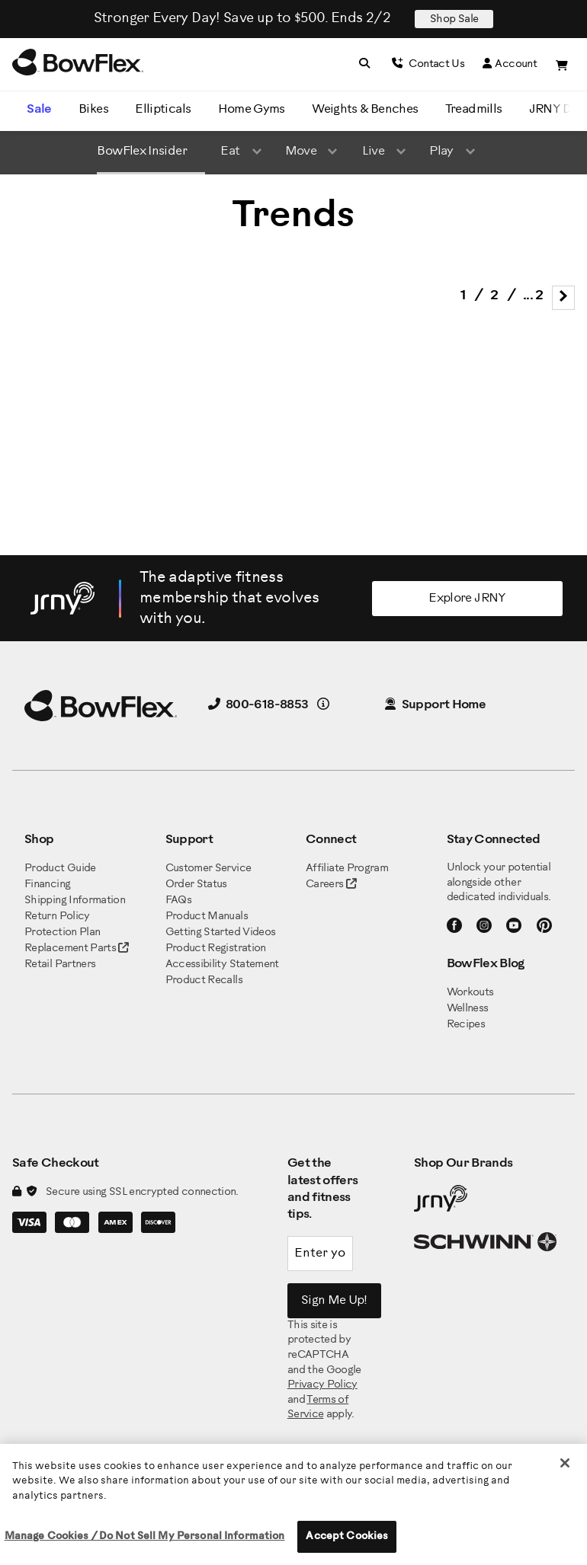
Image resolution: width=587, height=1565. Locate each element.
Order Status (196, 884)
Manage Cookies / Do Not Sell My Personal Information (145, 1536)
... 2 (533, 296)
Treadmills (473, 109)
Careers (325, 884)
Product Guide (60, 868)
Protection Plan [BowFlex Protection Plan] (62, 932)
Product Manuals (206, 916)
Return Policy (57, 916)
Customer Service (208, 868)
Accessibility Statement (222, 964)
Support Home (435, 704)
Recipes (466, 1024)
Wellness (468, 1008)
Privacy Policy (322, 1385)
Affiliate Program (347, 868)
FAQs (178, 900)
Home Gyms (251, 109)
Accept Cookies (347, 1536)
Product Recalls (203, 980)
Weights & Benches (365, 109)
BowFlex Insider (141, 151)
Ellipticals (163, 109)
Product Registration (215, 948)
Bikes (93, 109)
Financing (47, 884)
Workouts (470, 992)
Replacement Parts (76, 948)
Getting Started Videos (220, 932)
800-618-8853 (258, 704)
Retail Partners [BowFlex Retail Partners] (59, 964)
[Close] (565, 1463)
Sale (39, 109)
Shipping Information (74, 900)
